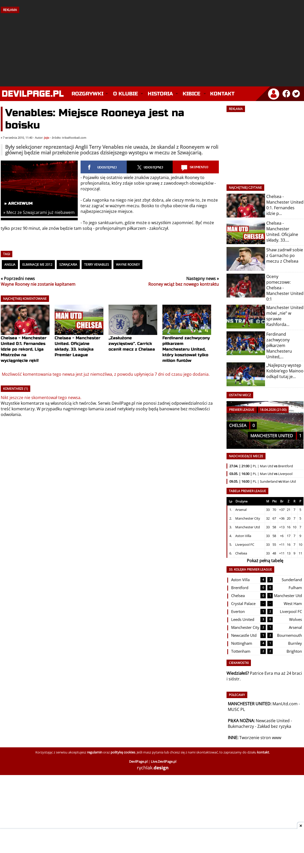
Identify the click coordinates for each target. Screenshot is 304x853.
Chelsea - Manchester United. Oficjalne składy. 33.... (282, 231)
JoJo (46, 138)
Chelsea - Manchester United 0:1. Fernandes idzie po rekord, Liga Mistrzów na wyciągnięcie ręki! (25, 340)
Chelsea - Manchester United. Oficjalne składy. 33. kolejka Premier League (79, 337)
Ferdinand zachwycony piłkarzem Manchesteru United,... (279, 345)
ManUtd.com (285, 704)
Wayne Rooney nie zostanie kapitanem (38, 284)
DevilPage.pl (123, 403)
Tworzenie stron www (260, 737)
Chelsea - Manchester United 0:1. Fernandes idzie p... (284, 205)
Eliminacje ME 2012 (37, 264)
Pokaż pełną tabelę (265, 560)
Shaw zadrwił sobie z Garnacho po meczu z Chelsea (284, 255)
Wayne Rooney (128, 264)
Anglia (9, 264)
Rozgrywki (87, 94)
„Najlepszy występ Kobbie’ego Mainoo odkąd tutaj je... (284, 370)
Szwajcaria (68, 264)
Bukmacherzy (241, 726)
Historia (160, 94)
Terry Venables (96, 264)
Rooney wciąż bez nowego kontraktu (183, 284)
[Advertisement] (152, 48)
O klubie (125, 94)
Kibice (191, 94)
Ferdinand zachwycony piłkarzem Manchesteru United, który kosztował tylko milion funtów (186, 340)
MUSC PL (236, 709)
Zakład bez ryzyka (274, 726)
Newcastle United (273, 720)
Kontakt (222, 94)
